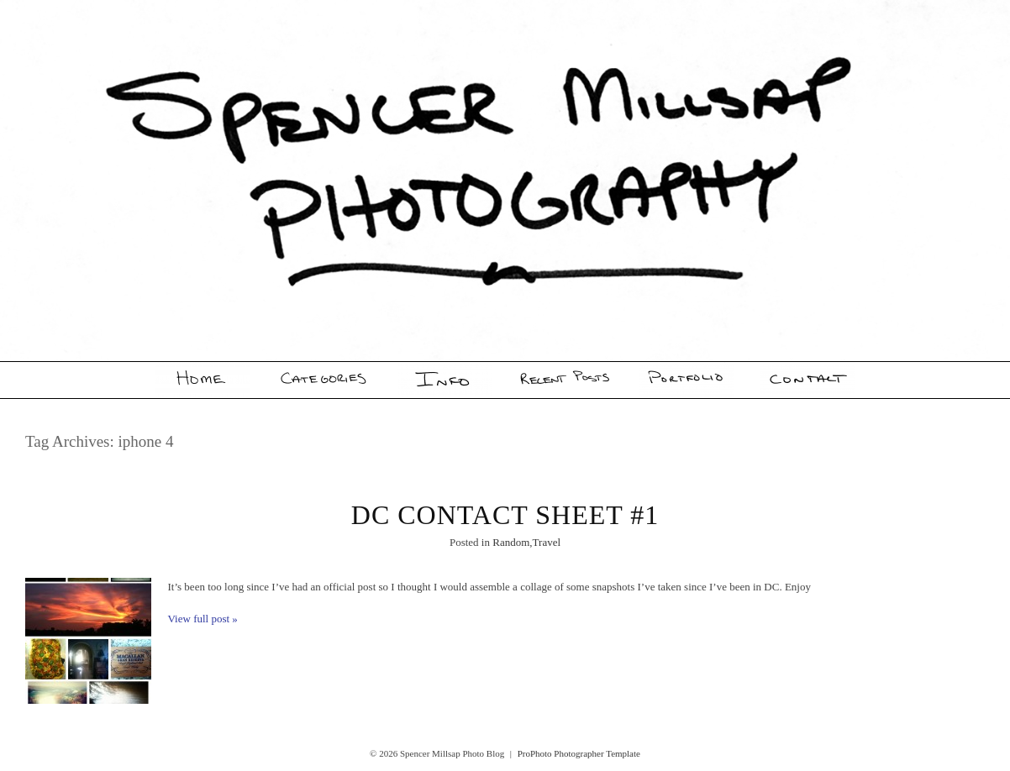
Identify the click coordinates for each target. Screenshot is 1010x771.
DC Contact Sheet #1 (505, 515)
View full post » (203, 618)
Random (510, 542)
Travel (546, 542)
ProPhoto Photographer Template (579, 753)
